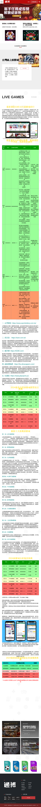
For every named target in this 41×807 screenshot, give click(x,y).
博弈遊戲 (8, 653)
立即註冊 (28, 797)
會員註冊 (34, 1)
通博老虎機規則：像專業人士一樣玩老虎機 (30, 24)
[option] (20, 12)
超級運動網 (4, 276)
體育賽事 (23, 784)
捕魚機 (29, 784)
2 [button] (2, 18)
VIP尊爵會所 (23, 787)
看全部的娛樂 (34, 96)
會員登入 (29, 787)
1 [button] (2, 16)
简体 (29, 1)
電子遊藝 (29, 782)
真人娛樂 (23, 782)
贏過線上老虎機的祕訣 (9, 24)
